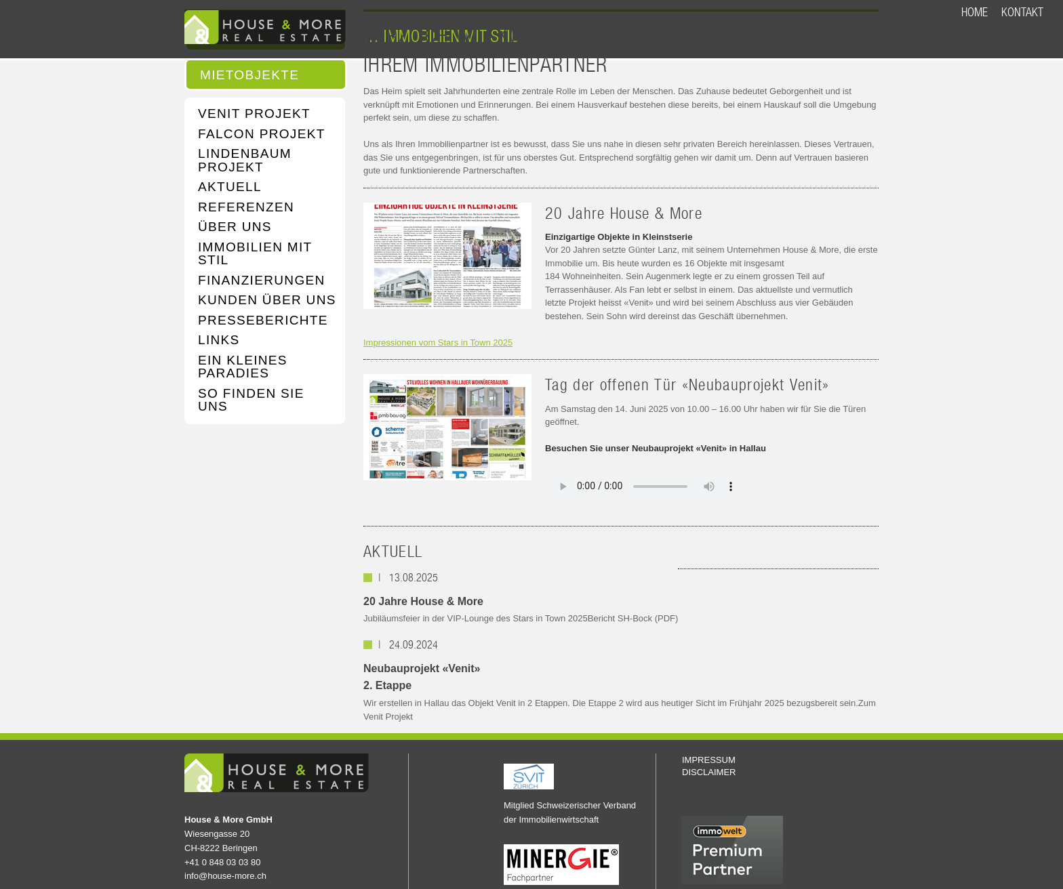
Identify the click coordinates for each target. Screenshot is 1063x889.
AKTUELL (230, 187)
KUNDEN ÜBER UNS (267, 300)
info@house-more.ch (225, 876)
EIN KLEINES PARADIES (242, 367)
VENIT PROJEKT (254, 114)
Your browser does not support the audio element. (646, 486)
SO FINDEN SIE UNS (251, 400)
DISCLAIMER (709, 772)
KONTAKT (1022, 12)
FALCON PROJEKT (261, 134)
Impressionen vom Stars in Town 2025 (438, 342)
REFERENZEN (246, 207)
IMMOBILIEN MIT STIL (255, 254)
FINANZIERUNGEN (261, 280)
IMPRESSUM (709, 760)
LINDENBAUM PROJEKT (245, 160)
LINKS (219, 340)
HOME (974, 12)
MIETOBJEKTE (249, 75)
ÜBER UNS (235, 227)
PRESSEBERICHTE (263, 320)
